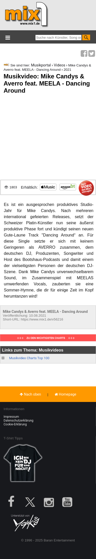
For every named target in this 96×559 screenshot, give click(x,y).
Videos (59, 65)
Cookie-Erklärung (15, 424)
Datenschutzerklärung (18, 420)
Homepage (65, 394)
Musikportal (41, 65)
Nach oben (30, 394)
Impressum (11, 416)
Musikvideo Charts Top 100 (29, 358)
